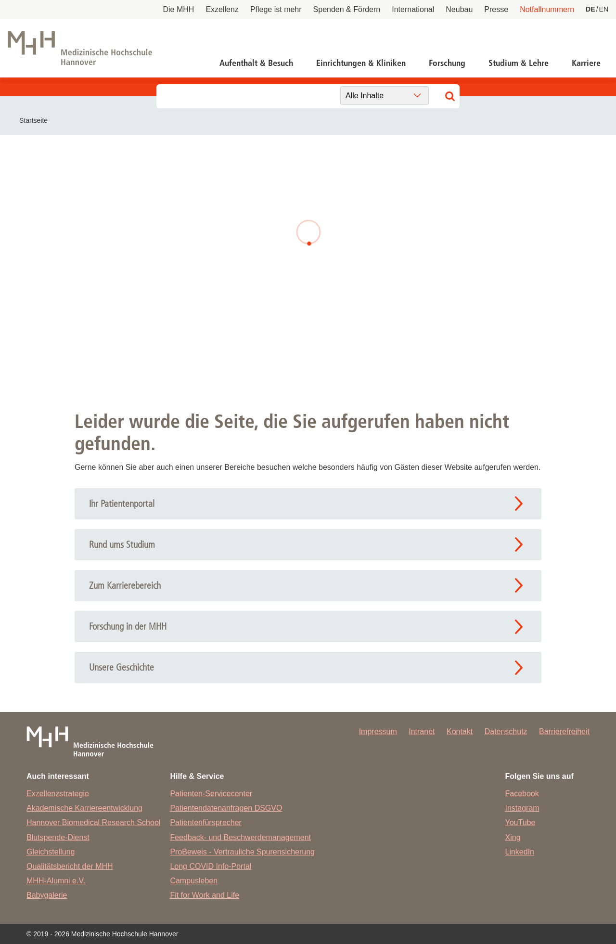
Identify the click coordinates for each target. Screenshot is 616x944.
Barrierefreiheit (564, 731)
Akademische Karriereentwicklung (84, 808)
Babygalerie (46, 895)
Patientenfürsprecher (206, 822)
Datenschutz (506, 731)
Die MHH (178, 9)
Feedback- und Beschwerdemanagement (240, 837)
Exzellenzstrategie (57, 793)
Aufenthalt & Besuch (256, 63)
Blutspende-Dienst (58, 837)
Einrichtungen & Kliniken (361, 63)
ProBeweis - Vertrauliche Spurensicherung (242, 852)
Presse (496, 9)
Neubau (459, 9)
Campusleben (194, 881)
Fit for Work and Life (204, 895)
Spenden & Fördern (347, 9)
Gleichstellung (50, 852)
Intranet (422, 731)
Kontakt (460, 731)
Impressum (378, 731)
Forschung (447, 63)
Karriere (586, 63)
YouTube (520, 822)
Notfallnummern (547, 9)
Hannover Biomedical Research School (93, 822)
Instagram (522, 808)
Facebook (522, 793)
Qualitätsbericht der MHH (69, 866)
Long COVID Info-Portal (210, 866)
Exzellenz (221, 9)
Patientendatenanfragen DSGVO (226, 808)
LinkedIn (520, 852)
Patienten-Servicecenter (211, 793)
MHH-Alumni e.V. (55, 881)
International (413, 9)
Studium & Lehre (518, 63)
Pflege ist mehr (276, 9)
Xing (513, 837)
